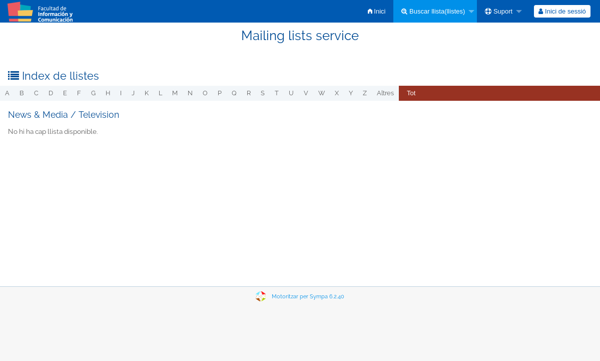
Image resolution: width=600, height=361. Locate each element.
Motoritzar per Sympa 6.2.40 (308, 296)
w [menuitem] (321, 93)
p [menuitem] (220, 93)
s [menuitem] (263, 93)
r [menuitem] (249, 93)
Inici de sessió (561, 11)
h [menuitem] (108, 93)
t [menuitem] (277, 93)
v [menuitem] (306, 93)
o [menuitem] (205, 93)
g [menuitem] (93, 93)
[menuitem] (377, 11)
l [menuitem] (160, 93)
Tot (411, 93)
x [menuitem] (337, 93)
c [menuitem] (36, 93)
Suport (498, 11)
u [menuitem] (291, 93)
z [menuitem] (365, 93)
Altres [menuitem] (385, 93)
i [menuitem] (121, 93)
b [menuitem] (22, 93)
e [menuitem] (65, 93)
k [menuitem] (147, 93)
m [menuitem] (175, 93)
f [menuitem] (79, 93)
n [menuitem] (190, 93)
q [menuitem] (234, 93)
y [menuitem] (351, 93)
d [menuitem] (51, 93)
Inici (377, 11)
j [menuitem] (133, 93)
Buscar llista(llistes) (433, 11)
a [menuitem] (7, 93)
